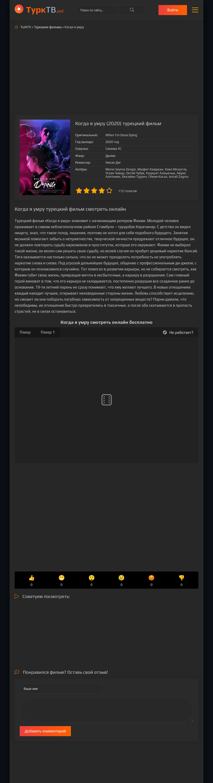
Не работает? (178, 332)
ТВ (45, 9)
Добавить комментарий (45, 731)
